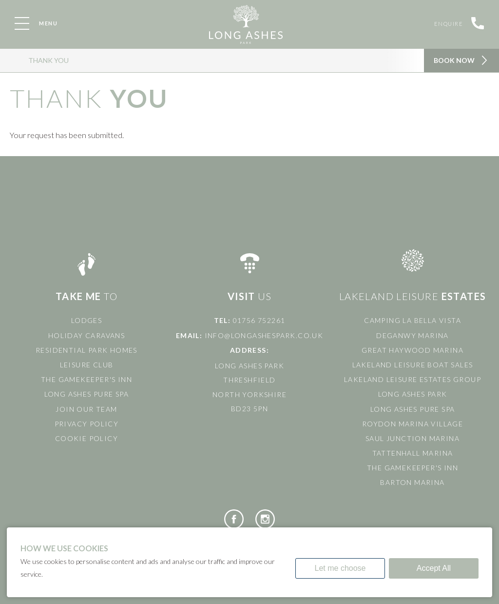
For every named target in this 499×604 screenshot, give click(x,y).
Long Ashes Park (412, 394)
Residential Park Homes (86, 350)
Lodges (86, 320)
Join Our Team (86, 409)
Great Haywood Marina (412, 350)
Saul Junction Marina (412, 438)
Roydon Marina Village (412, 424)
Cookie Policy (86, 438)
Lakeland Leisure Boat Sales (412, 365)
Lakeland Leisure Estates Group (412, 379)
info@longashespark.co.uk (264, 335)
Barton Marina (412, 482)
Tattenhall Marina (412, 453)
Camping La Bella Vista (412, 320)
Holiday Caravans (86, 335)
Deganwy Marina (412, 335)
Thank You (48, 60)
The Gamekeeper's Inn (86, 379)
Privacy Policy (87, 424)
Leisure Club (87, 365)
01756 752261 (259, 320)
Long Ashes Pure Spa (86, 394)
